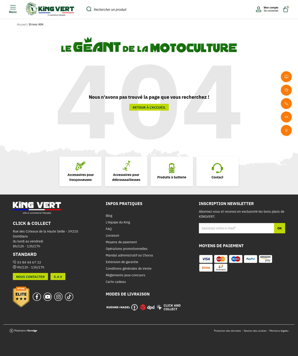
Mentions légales (278, 330)
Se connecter (271, 10)
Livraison (112, 235)
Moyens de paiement (121, 242)
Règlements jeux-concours (125, 275)
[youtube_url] (47, 297)
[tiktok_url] (69, 297)
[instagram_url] (58, 297)
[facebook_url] (37, 297)
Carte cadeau (116, 282)
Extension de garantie (122, 262)
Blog (109, 216)
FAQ (109, 229)
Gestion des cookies (255, 330)
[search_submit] (89, 9)
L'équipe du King (118, 222)
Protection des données (227, 330)
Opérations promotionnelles (127, 249)
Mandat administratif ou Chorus (129, 255)
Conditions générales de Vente (128, 268)
